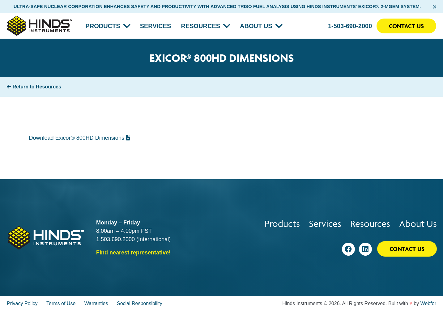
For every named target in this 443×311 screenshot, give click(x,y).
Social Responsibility (139, 303)
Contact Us (406, 26)
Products (102, 26)
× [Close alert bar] (434, 6)
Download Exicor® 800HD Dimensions (79, 138)
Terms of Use (60, 303)
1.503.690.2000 (115, 239)
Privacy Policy (22, 303)
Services (155, 26)
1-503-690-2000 (350, 26)
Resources (200, 26)
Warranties (96, 303)
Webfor (428, 303)
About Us (256, 26)
